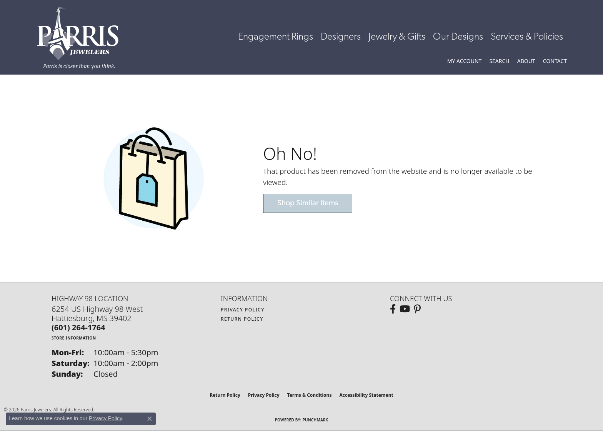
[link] (555, 61)
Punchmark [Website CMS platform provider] (315, 420)
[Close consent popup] (149, 418)
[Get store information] (74, 337)
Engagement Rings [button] (275, 37)
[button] (464, 61)
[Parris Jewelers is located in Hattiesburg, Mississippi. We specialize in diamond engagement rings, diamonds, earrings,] (81, 38)
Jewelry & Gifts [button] (396, 37)
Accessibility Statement (366, 395)
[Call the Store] (78, 327)
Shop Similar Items (307, 203)
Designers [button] (341, 37)
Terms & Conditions (309, 395)
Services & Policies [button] (527, 37)
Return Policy (242, 319)
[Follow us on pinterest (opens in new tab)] (417, 309)
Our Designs (458, 37)
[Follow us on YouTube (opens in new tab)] (405, 309)
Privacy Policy (243, 309)
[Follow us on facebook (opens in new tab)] (393, 309)
